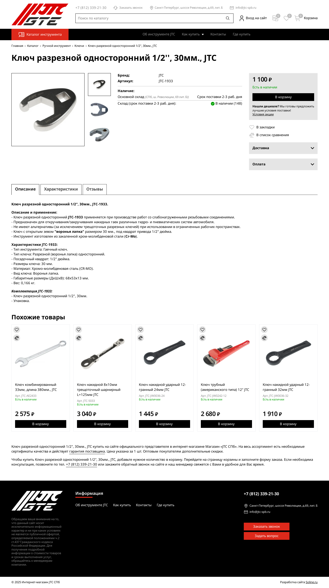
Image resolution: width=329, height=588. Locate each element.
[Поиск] (228, 18)
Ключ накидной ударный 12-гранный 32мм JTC (286, 387)
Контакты (218, 34)
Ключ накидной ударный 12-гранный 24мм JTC (162, 387)
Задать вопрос (267, 535)
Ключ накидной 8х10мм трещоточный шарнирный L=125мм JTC (98, 389)
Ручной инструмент (56, 46)
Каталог (33, 46)
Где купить (241, 34)
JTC (161, 75)
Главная (17, 46)
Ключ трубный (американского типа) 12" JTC (225, 387)
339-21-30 (261, 494)
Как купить (191, 34)
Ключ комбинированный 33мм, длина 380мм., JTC (36, 387)
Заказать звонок (128, 8)
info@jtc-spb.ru (246, 8)
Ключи (79, 46)
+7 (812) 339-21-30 (81, 464)
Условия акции (263, 114)
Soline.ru (312, 582)
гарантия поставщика (87, 451)
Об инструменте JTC (159, 34)
